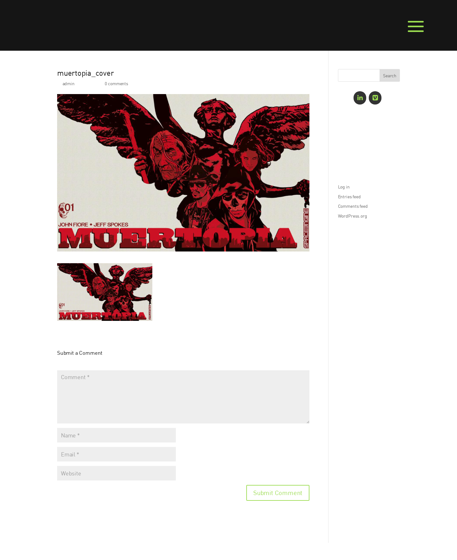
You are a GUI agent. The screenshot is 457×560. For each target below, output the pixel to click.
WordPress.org (352, 216)
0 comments (116, 83)
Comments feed (353, 206)
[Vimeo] (375, 98)
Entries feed (349, 196)
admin (69, 83)
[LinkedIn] (360, 98)
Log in (344, 186)
